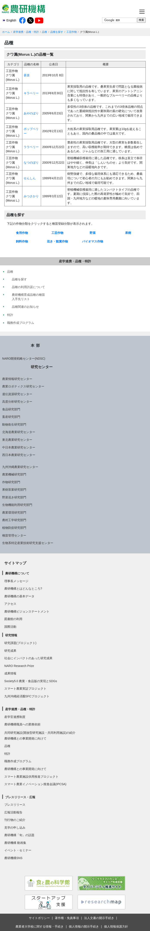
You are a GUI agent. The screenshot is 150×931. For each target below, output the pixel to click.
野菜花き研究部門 (14, 497)
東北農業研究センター (17, 439)
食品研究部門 (11, 409)
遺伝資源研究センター (17, 394)
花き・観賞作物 (57, 241)
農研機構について (17, 573)
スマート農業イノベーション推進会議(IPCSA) (35, 784)
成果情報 (10, 673)
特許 (7, 753)
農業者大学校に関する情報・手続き (39, 926)
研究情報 (11, 635)
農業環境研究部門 (14, 512)
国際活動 (10, 626)
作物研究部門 (11, 482)
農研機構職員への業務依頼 (22, 724)
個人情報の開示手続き (84, 926)
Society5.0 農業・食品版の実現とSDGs (30, 681)
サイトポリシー (39, 918)
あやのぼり (31, 113)
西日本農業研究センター (18, 455)
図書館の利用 (13, 619)
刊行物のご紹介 (14, 820)
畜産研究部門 (11, 416)
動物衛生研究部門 (14, 424)
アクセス (10, 603)
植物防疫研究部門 (14, 527)
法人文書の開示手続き (99, 918)
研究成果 (10, 650)
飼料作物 (22, 241)
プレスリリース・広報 (20, 797)
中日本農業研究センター (18, 447)
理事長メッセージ (16, 581)
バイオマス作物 (92, 241)
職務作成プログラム (17, 761)
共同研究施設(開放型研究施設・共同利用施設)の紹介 (39, 732)
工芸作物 (71, 32)
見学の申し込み (14, 827)
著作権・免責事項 (67, 918)
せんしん (30, 178)
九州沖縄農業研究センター (20, 467)
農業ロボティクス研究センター (23, 386)
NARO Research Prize (19, 666)
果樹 (128, 233)
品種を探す (56, 32)
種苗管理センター (14, 535)
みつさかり (31, 196)
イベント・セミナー (17, 850)
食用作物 (22, 233)
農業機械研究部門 (14, 474)
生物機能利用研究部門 (17, 505)
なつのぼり (31, 162)
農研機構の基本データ (19, 596)
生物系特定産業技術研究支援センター (27, 543)
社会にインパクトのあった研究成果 (28, 658)
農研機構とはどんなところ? (23, 588)
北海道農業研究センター (18, 432)
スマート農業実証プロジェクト (25, 688)
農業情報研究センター (17, 379)
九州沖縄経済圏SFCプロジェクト (26, 696)
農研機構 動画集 (15, 842)
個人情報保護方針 (116, 926)
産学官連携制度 (14, 717)
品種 (44, 32)
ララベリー (31, 147)
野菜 (93, 233)
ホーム (6, 32)
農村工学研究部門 (14, 520)
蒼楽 (27, 75)
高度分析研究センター (17, 401)
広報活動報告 (13, 812)
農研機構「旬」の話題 (19, 835)
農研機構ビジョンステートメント (26, 611)
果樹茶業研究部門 (14, 489)
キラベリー (31, 93)
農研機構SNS (13, 858)
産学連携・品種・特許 (26, 32)
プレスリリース (14, 804)
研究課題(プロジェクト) (20, 643)
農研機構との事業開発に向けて (25, 738)
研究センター (42, 367)
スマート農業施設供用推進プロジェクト (31, 776)
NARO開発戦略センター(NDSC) (23, 358)
